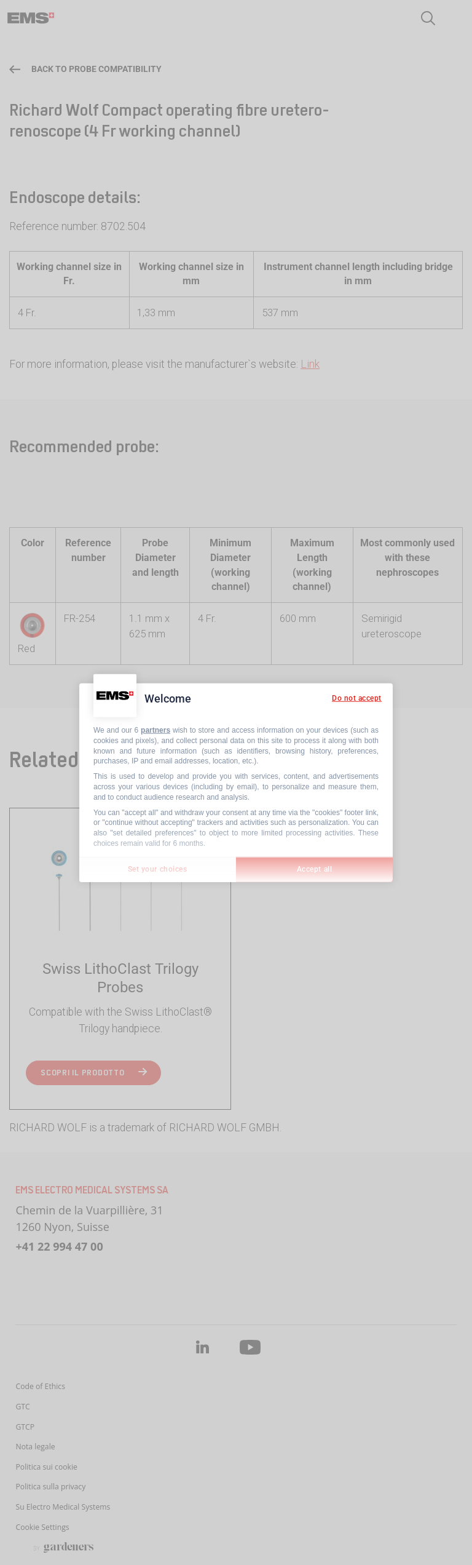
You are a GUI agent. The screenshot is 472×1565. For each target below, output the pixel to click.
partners (155, 730)
